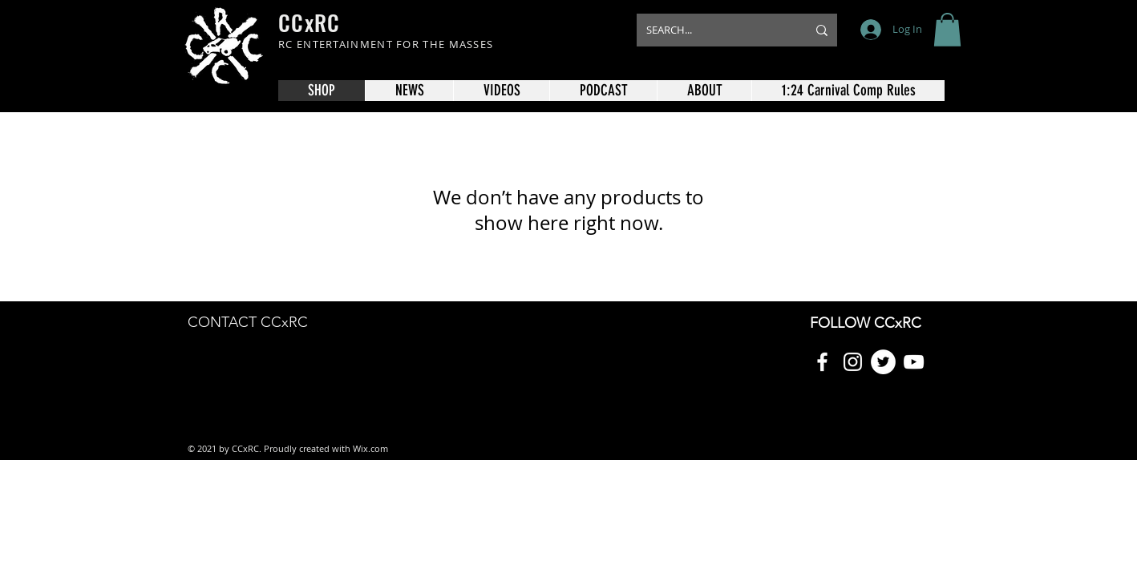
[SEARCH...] (714, 30)
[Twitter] (883, 361)
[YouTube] (913, 361)
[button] (947, 29)
